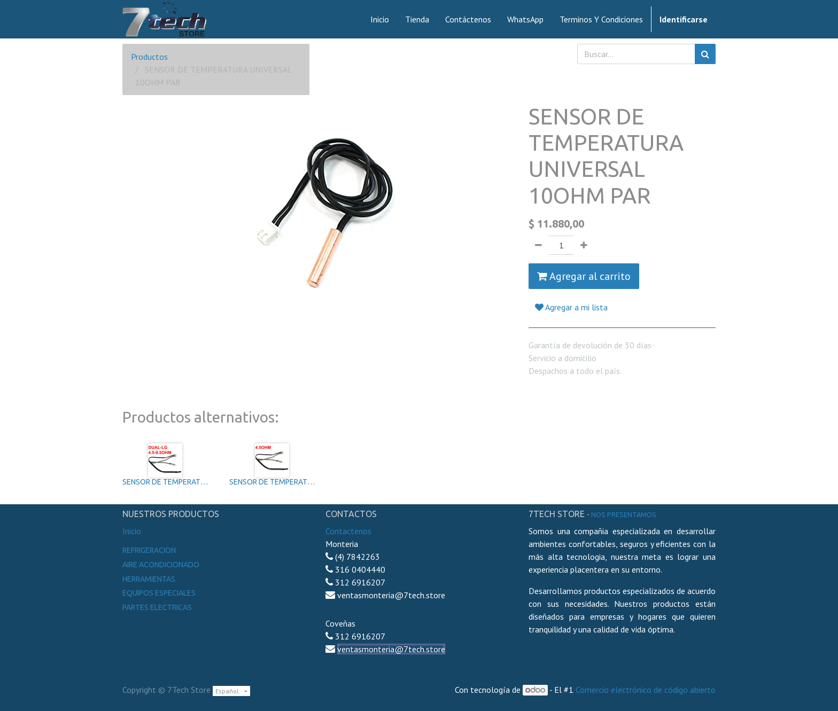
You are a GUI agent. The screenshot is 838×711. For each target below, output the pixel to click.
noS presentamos (623, 514)
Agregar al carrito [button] (584, 276)
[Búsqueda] (705, 54)
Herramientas (148, 579)
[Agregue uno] (584, 245)
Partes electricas (157, 607)
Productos (149, 56)
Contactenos (348, 531)
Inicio (131, 531)
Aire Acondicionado (160, 564)
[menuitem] (379, 19)
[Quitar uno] (538, 245)
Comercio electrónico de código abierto (646, 689)
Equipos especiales (159, 593)
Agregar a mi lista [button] (571, 307)
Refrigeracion (149, 550)
